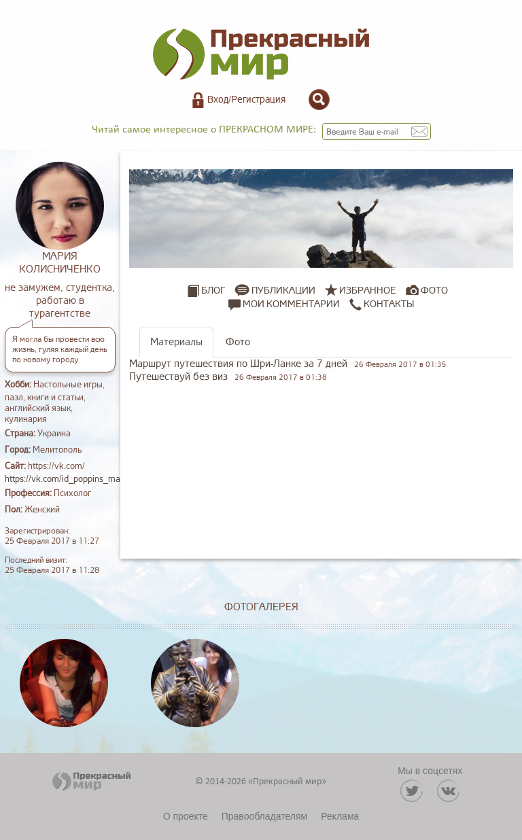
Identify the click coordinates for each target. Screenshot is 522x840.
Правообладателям (264, 816)
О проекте (185, 816)
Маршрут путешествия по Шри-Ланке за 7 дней (238, 363)
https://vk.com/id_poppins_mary (66, 479)
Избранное (367, 290)
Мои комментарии (284, 304)
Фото (434, 290)
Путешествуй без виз (178, 376)
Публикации (283, 290)
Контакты (381, 304)
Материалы (176, 342)
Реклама (340, 816)
